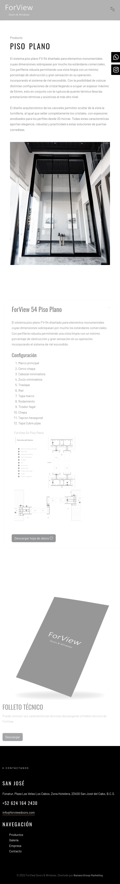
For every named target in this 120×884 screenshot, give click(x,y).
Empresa (15, 846)
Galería (14, 840)
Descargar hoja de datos (33, 542)
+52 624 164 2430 (20, 803)
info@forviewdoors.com (19, 812)
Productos (16, 835)
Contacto (15, 851)
